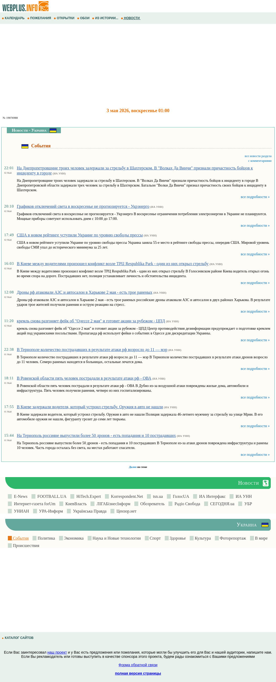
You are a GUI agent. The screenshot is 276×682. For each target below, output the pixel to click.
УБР (247, 504)
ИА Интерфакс (211, 496)
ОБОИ (84, 18)
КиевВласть (75, 504)
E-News (20, 496)
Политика (45, 538)
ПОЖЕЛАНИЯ (39, 18)
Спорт (155, 538)
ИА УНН (242, 496)
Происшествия (25, 545)
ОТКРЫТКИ (64, 18)
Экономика (73, 538)
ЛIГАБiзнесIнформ (112, 504)
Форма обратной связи (138, 665)
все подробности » (255, 197)
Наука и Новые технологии (116, 538)
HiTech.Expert (87, 496)
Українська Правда (89, 511)
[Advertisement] (138, 66)
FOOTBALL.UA (51, 496)
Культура (202, 538)
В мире (261, 538)
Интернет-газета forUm (33, 504)
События (20, 538)
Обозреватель (151, 504)
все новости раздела (258, 156)
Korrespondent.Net (126, 496)
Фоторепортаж (232, 538)
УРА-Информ (50, 511)
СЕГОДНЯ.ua (221, 504)
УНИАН (20, 511)
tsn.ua (157, 496)
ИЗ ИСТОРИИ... (105, 18)
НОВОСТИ (131, 18)
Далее (132, 466)
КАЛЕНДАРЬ (13, 18)
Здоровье (177, 538)
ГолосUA (180, 496)
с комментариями (260, 161)
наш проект (57, 652)
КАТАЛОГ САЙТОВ (18, 638)
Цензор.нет (125, 511)
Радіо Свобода (186, 504)
